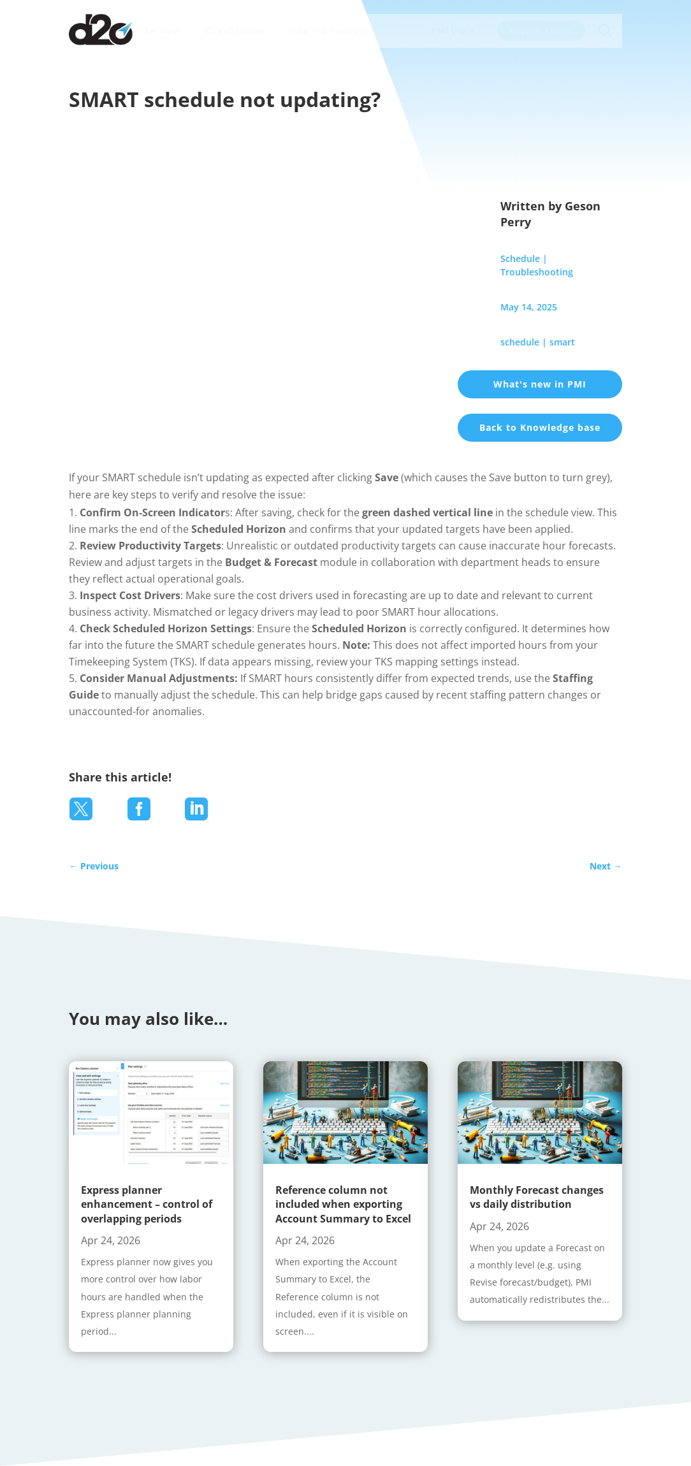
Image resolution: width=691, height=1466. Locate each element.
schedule (519, 342)
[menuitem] (164, 31)
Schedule (520, 258)
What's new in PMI (539, 384)
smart (562, 342)
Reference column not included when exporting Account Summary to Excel (343, 1204)
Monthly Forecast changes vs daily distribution (537, 1197)
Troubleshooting (536, 272)
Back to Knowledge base (539, 427)
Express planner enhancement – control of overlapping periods (146, 1204)
